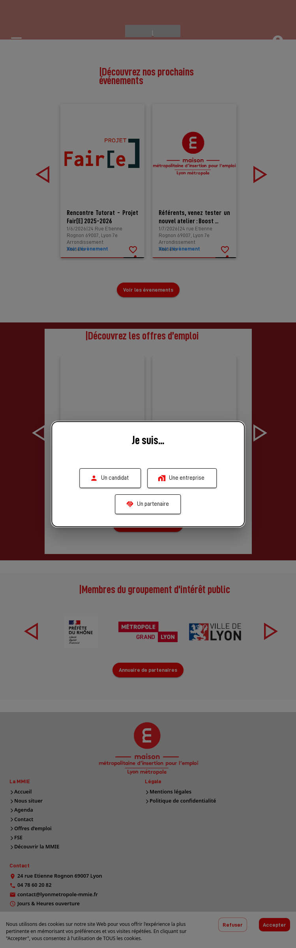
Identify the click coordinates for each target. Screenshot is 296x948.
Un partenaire (148, 504)
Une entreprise (182, 478)
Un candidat (110, 478)
